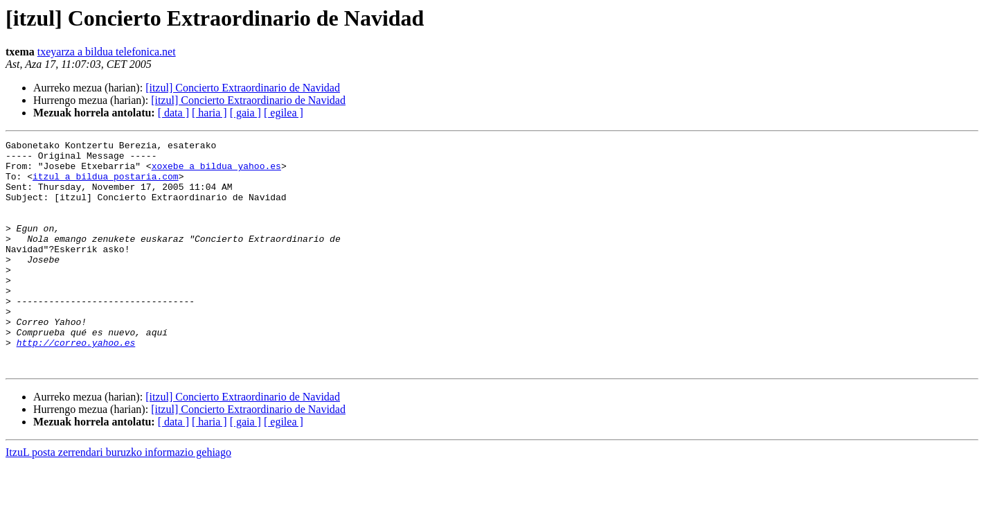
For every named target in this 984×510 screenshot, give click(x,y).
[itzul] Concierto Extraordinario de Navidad (242, 88)
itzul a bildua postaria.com (106, 184)
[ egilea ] (283, 112)
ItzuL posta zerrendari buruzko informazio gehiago (118, 498)
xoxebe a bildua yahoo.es (216, 172)
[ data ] (173, 112)
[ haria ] (209, 112)
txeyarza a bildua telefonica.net (106, 52)
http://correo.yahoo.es (76, 384)
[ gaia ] (245, 112)
